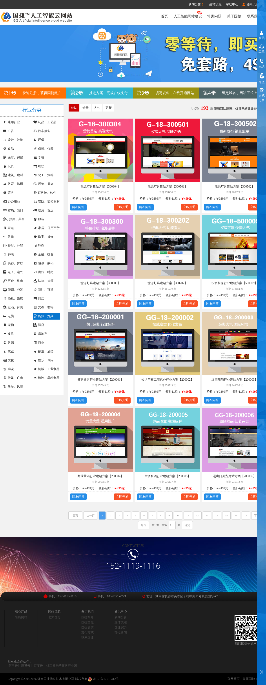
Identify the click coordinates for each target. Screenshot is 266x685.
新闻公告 (198, 4)
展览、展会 (43, 184)
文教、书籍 (43, 307)
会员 (262, 38)
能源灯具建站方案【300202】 (168, 283)
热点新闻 (121, 632)
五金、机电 (13, 280)
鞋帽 (38, 245)
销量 (85, 108)
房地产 (40, 333)
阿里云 (13, 665)
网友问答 (78, 207)
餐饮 (38, 166)
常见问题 (214, 16)
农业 (8, 351)
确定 (187, 525)
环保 (38, 139)
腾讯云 (25, 665)
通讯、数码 (43, 263)
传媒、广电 (13, 377)
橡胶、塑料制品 (46, 377)
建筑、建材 (13, 175)
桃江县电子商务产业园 (61, 665)
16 (236, 515)
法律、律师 (43, 280)
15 (226, 515)
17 (245, 515)
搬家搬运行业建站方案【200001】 (100, 379)
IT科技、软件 (44, 192)
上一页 (91, 515)
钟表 (8, 254)
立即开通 (122, 207)
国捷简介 (87, 617)
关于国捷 (234, 16)
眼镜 (8, 236)
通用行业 (11, 122)
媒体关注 (121, 622)
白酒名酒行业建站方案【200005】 (167, 476)
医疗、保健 (13, 157)
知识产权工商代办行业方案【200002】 (167, 379)
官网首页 (233, 679)
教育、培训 (13, 184)
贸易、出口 (13, 210)
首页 (164, 16)
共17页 (156, 525)
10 (178, 515)
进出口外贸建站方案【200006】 (234, 476)
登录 (250, 4)
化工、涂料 (43, 175)
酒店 (38, 325)
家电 (8, 228)
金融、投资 (43, 254)
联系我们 (254, 16)
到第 (164, 525)
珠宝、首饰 (43, 236)
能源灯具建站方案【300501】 (168, 186)
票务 (8, 192)
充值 (262, 82)
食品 (8, 148)
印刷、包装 (13, 289)
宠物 (8, 325)
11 (187, 515)
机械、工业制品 (46, 369)
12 (197, 515)
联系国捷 (87, 637)
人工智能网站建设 (187, 16)
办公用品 (11, 201)
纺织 (8, 342)
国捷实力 (121, 627)
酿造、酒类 (43, 351)
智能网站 (21, 617)
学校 (38, 157)
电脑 (8, 316)
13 (207, 515)
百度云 (38, 665)
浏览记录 (262, 98)
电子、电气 (13, 272)
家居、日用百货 (46, 228)
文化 (8, 360)
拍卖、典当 (14, 219)
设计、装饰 (13, 139)
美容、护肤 (13, 263)
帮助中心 (232, 4)
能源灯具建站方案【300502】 (235, 186)
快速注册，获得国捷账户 (42, 93)
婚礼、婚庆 (13, 298)
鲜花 (8, 369)
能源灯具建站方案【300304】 (100, 186)
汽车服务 (41, 131)
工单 (262, 51)
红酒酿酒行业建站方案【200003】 (234, 379)
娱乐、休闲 (43, 360)
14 (216, 515)
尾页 (143, 525)
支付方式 (87, 632)
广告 (8, 131)
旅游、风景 (13, 386)
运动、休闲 (13, 307)
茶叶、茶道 (43, 289)
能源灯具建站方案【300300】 (100, 283)
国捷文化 (87, 622)
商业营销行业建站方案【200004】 (100, 476)
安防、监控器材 (46, 201)
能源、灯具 (43, 316)
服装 (38, 219)
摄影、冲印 (13, 245)
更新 (109, 108)
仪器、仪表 (43, 148)
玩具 (8, 166)
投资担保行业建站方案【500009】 (234, 283)
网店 (38, 298)
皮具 (8, 333)
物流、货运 (43, 210)
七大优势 (54, 617)
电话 (262, 67)
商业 (38, 342)
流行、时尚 (43, 272)
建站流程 (215, 4)
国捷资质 (87, 627)
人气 (97, 108)
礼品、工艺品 (44, 122)
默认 (74, 108)
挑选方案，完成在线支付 (108, 93)
